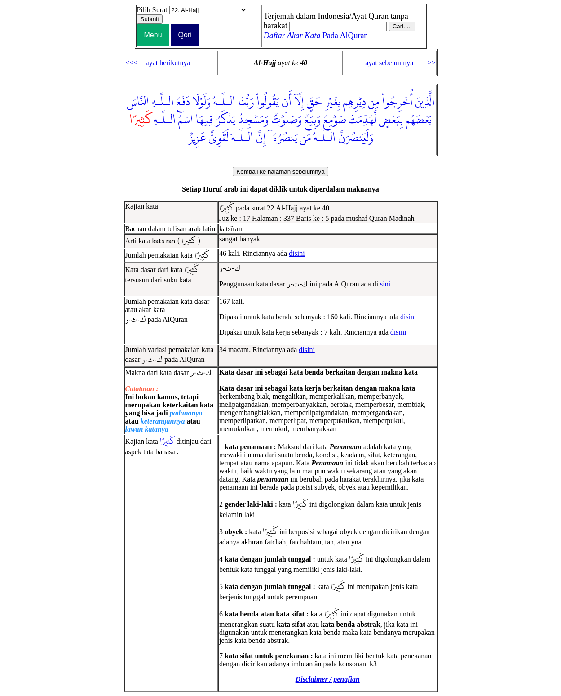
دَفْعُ (183, 102)
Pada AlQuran (316, 35)
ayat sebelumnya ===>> (400, 63)
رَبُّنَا (246, 102)
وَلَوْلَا (201, 102)
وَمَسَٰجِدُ (253, 120)
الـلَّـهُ (224, 102)
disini (297, 253)
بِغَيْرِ (332, 102)
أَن (287, 102)
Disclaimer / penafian (328, 679)
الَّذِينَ (425, 102)
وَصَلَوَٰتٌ (286, 120)
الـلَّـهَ (242, 138)
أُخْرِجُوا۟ (397, 102)
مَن (305, 138)
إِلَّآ (299, 102)
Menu (153, 35)
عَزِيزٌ (197, 138)
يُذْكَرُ (225, 120)
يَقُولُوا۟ (267, 102)
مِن (373, 102)
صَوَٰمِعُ (334, 120)
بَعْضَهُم (419, 120)
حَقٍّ (314, 102)
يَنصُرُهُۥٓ (283, 138)
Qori (185, 35)
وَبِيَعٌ (313, 120)
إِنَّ (261, 138)
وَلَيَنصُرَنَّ (355, 138)
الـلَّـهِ (163, 102)
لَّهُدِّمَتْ (362, 120)
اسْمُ (185, 120)
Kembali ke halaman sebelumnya (280, 171)
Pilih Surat (152, 9)
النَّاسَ (138, 102)
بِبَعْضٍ (391, 120)
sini (385, 284)
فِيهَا (204, 120)
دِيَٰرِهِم (354, 102)
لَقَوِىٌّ (218, 138)
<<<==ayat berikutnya (158, 63)
